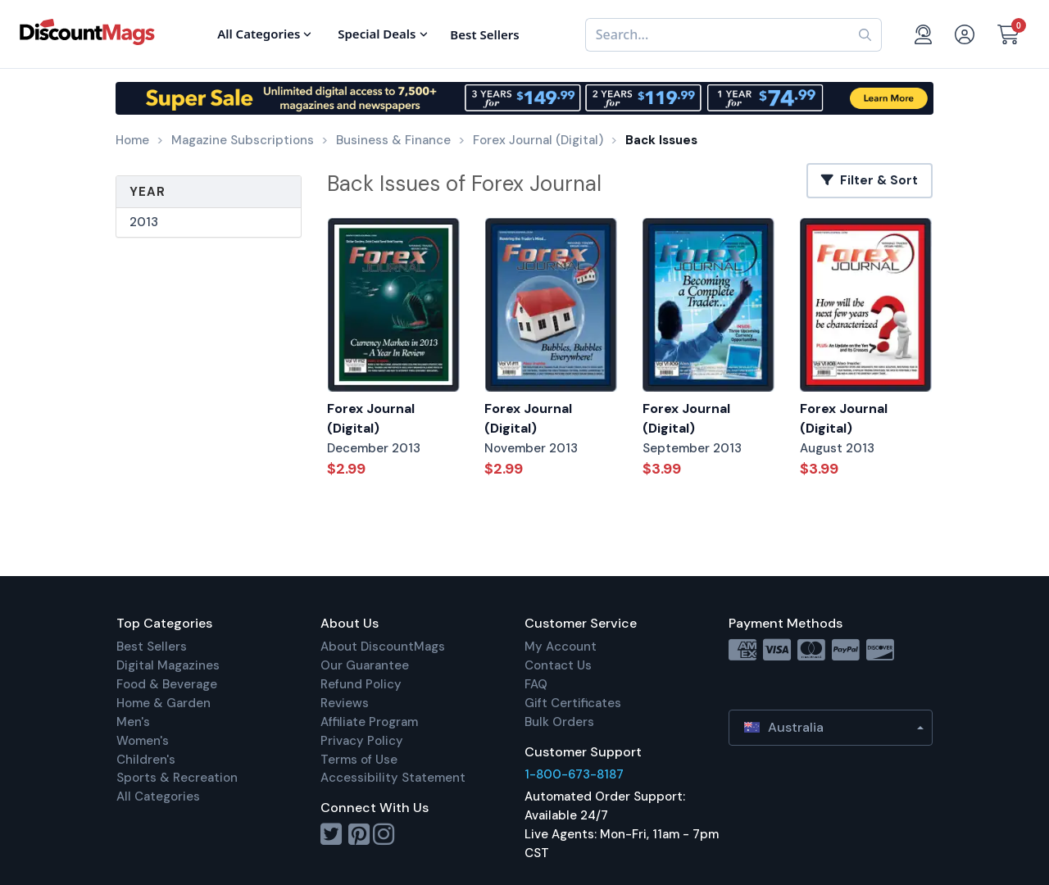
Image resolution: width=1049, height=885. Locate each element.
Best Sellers (151, 646)
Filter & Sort (869, 180)
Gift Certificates (572, 703)
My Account (560, 646)
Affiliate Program (369, 722)
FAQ (535, 684)
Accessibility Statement (392, 777)
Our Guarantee (364, 665)
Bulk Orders (559, 722)
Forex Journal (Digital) (371, 419)
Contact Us (558, 665)
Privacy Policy (361, 741)
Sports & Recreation (177, 777)
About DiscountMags (382, 646)
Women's (142, 741)
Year (147, 192)
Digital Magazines (168, 665)
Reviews (344, 703)
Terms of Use (358, 759)
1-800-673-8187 (574, 774)
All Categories (158, 796)
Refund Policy (361, 684)
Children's (145, 759)
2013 (143, 222)
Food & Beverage (166, 684)
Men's (133, 722)
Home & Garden (163, 703)
